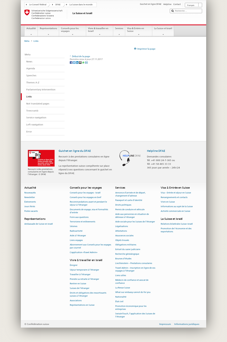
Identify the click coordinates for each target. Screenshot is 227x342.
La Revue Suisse (122, 287)
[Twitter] (74, 62)
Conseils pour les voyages (72, 31)
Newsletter (29, 197)
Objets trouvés (122, 240)
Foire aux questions (79, 217)
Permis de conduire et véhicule (130, 209)
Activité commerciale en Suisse (175, 211)
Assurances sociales (124, 235)
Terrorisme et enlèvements (82, 222)
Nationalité (120, 297)
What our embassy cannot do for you (132, 292)
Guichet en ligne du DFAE (75, 150)
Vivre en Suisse (168, 202)
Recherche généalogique (127, 254)
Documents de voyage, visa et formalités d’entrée (89, 211)
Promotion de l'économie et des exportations (176, 230)
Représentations (48, 31)
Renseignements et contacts (174, 197)
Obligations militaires (125, 245)
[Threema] (80, 62)
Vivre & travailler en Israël (99, 31)
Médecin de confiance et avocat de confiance (131, 281)
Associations (76, 300)
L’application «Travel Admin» (83, 252)
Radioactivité (76, 231)
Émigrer (73, 265)
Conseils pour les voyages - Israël (85, 192)
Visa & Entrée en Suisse (138, 31)
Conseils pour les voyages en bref (85, 197)
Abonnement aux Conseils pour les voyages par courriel (90, 246)
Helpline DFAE (156, 150)
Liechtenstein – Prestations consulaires (133, 263)
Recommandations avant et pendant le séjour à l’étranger (88, 203)
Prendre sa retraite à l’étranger (84, 279)
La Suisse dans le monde (81, 4)
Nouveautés (30, 192)
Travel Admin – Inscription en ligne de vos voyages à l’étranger (135, 269)
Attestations (121, 231)
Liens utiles (120, 275)
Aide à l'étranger (78, 235)
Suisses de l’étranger (79, 288)
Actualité (31, 31)
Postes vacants (31, 211)
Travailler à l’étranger (80, 274)
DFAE (58, 4)
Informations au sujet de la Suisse (177, 206)
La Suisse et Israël (163, 31)
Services (119, 31)
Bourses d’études (123, 258)
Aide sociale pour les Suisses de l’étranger (135, 222)
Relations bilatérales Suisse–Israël (177, 224)
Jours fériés (29, 206)
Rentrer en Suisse (78, 283)
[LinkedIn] (77, 62)
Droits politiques (123, 205)
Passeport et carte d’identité (128, 200)
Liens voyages (76, 240)
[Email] (86, 62)
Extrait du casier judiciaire (127, 249)
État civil (119, 301)
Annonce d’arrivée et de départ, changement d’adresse (130, 194)
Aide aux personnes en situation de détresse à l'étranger (132, 215)
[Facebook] (71, 62)
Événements (30, 202)
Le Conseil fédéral (37, 4)
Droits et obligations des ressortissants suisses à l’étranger (88, 294)
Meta (26, 41)
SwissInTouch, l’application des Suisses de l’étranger (135, 315)
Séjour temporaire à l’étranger (84, 270)
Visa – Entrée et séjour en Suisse (176, 192)
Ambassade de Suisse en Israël (38, 224)
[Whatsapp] (83, 62)
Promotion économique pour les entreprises (130, 307)
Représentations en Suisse (82, 305)
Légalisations (121, 226)
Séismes (73, 226)
